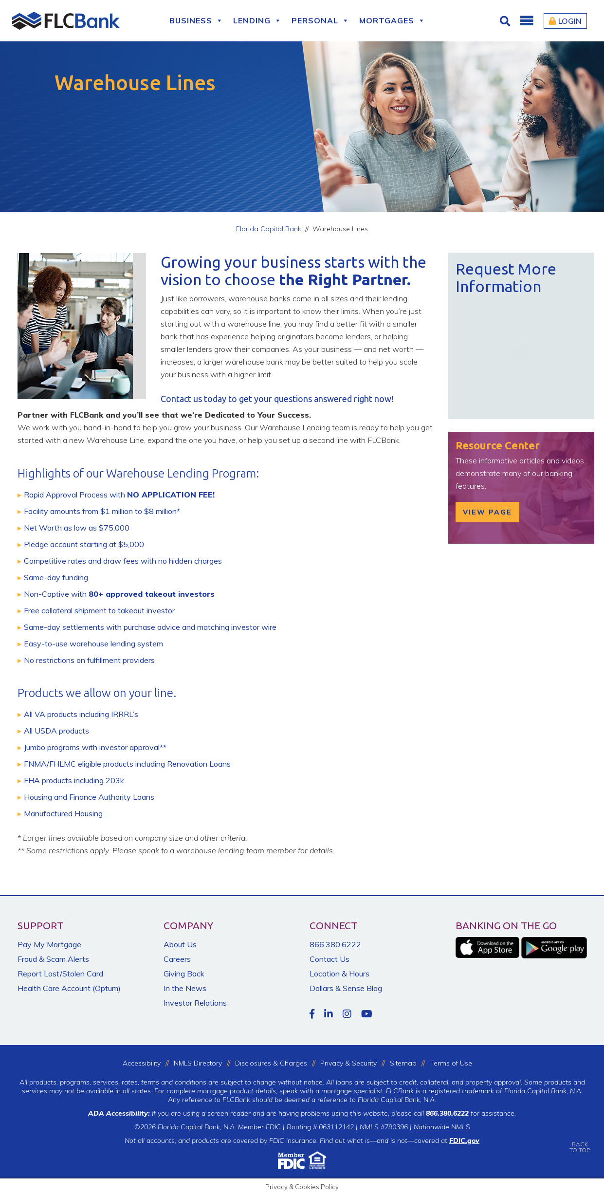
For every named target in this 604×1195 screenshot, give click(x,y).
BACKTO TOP (579, 1140)
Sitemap (403, 1063)
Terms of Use (451, 1063)
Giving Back (184, 973)
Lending (257, 21)
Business (196, 21)
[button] (526, 21)
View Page (487, 512)
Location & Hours (339, 973)
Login (565, 21)
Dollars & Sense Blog (346, 988)
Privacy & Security (348, 1063)
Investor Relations (195, 1003)
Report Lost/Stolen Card (60, 973)
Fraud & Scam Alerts (53, 959)
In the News (185, 988)
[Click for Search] (506, 21)
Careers (177, 959)
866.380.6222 (335, 944)
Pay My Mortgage (49, 944)
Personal (320, 21)
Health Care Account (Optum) (69, 988)
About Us (180, 944)
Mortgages (392, 21)
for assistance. (471, 1113)
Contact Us (329, 959)
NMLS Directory (198, 1063)
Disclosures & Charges (271, 1063)
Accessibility (142, 1063)
